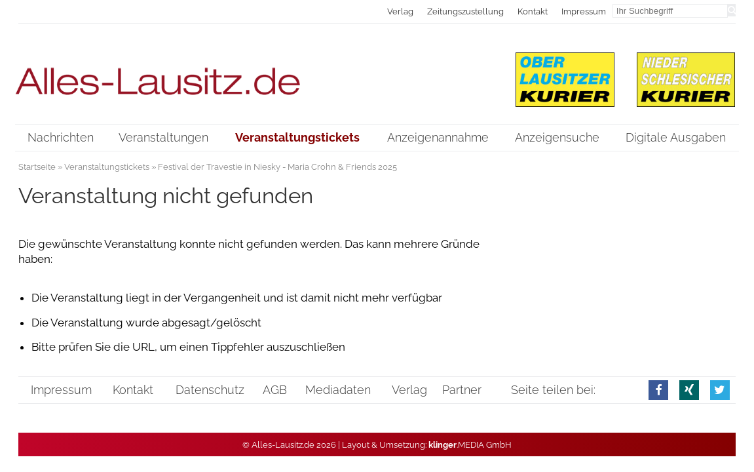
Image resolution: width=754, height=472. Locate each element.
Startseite (37, 167)
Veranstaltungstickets (106, 167)
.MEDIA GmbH (470, 445)
